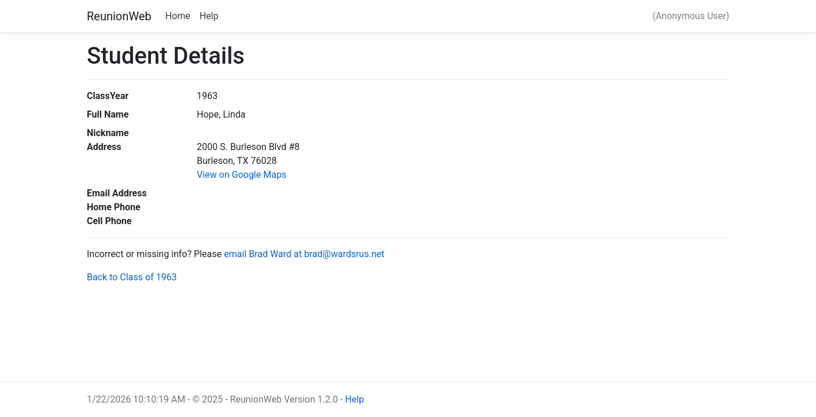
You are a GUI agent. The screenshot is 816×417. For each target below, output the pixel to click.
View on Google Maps (241, 174)
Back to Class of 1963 (132, 277)
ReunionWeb (119, 16)
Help (209, 15)
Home (178, 15)
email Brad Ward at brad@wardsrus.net (304, 253)
